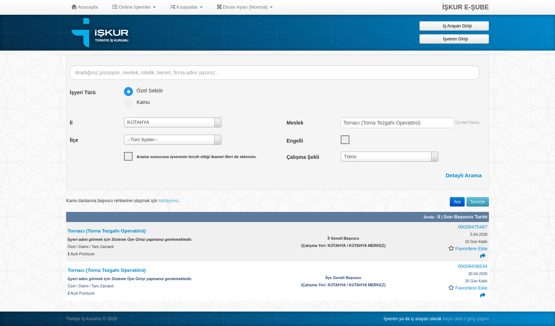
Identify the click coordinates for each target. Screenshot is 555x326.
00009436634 (472, 266)
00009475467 (472, 227)
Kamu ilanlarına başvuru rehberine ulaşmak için (123, 200)
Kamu (139, 102)
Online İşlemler (134, 7)
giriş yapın (478, 318)
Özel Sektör (146, 90)
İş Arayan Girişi (454, 26)
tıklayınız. (169, 200)
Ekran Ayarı (245, 7)
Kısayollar (186, 7)
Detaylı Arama (464, 175)
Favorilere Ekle (471, 248)
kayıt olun (453, 318)
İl (440, 216)
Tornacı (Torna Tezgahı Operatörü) (107, 231)
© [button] (104, 318)
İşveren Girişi (454, 39)
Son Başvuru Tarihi (465, 216)
